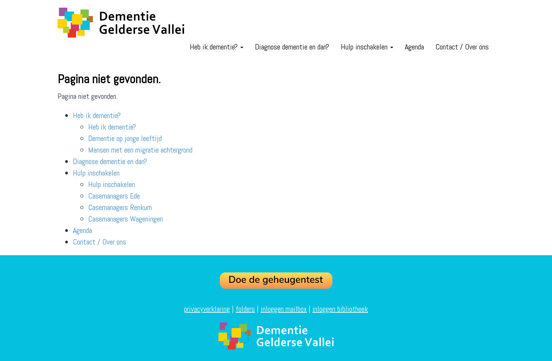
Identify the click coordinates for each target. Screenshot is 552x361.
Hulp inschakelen (367, 47)
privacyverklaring (207, 309)
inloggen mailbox (284, 309)
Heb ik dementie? (216, 47)
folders (245, 309)
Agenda (414, 47)
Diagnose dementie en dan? (292, 47)
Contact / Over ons (462, 47)
